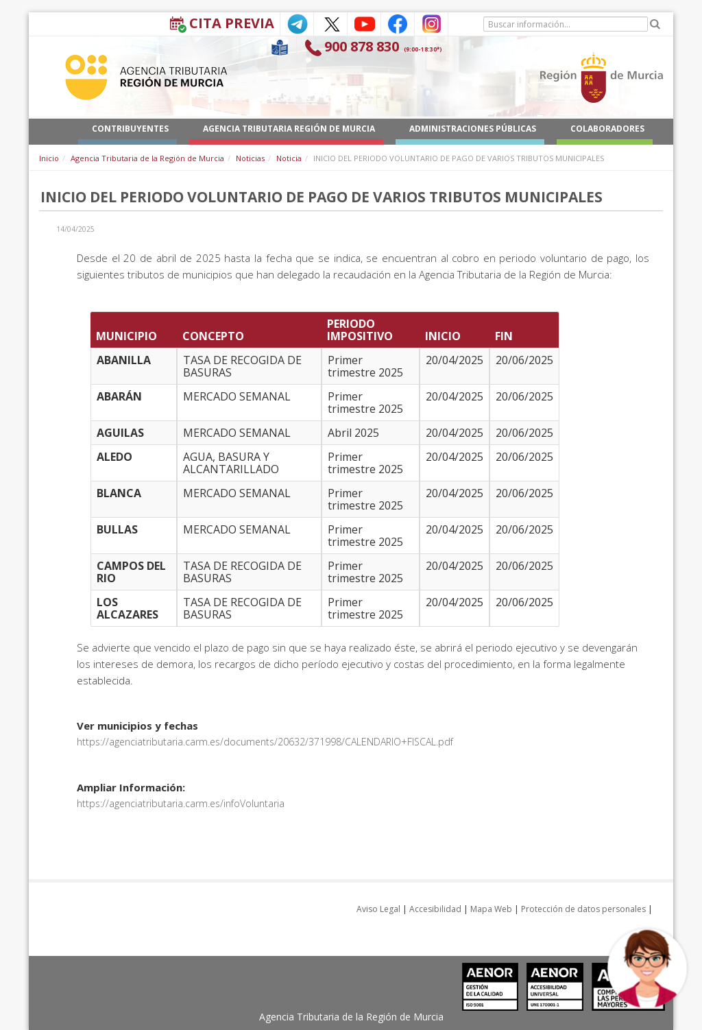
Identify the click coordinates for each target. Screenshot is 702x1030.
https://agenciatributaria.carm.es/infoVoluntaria (181, 803)
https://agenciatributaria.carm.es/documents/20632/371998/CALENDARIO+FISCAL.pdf (265, 741)
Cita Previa (231, 23)
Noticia (289, 158)
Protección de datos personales (583, 909)
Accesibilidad (435, 909)
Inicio (49, 158)
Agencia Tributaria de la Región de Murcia (147, 158)
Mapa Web (491, 909)
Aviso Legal (378, 909)
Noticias (250, 158)
